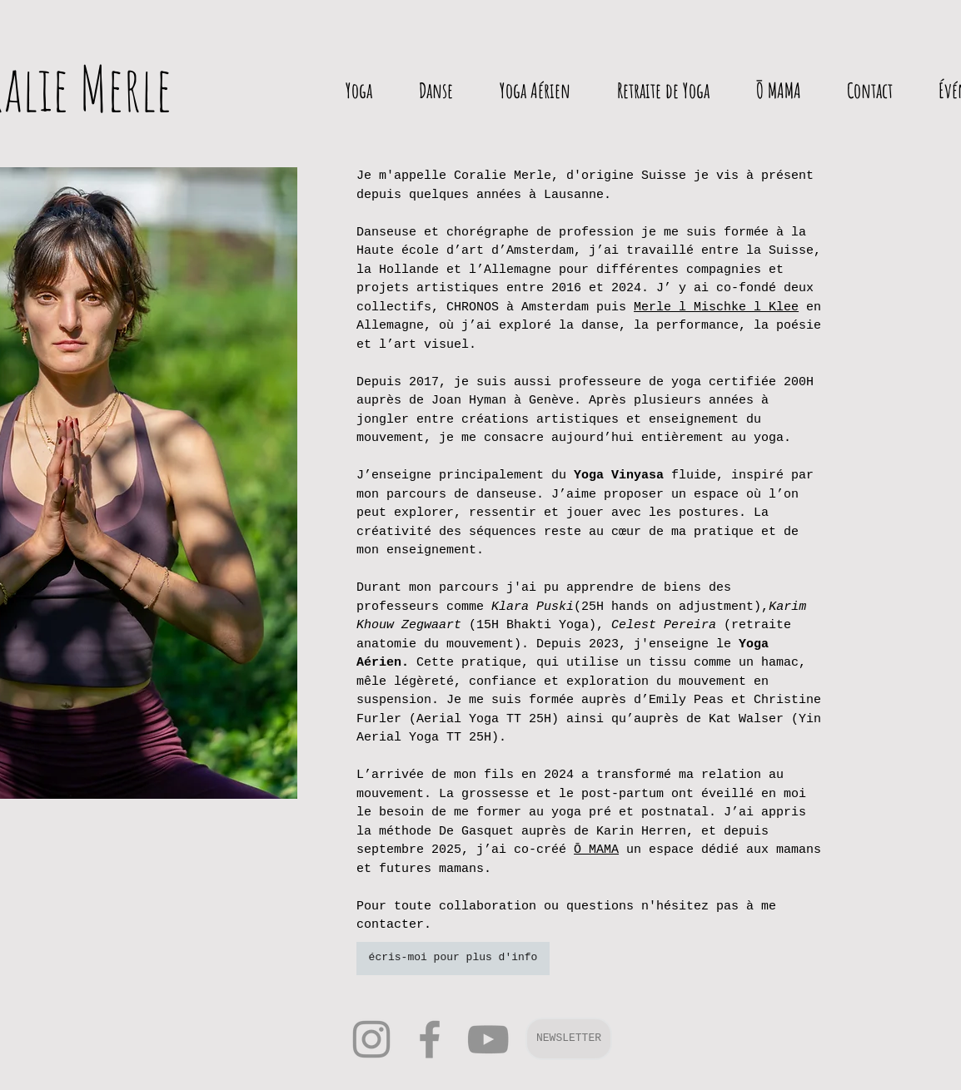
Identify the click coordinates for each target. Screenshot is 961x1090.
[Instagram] (371, 1039)
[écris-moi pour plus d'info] (453, 958)
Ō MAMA (596, 850)
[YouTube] (488, 1039)
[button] (568, 1039)
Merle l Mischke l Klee (716, 307)
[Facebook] (430, 1039)
